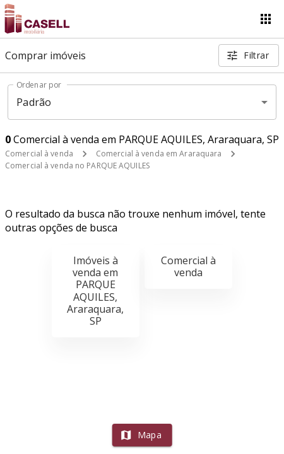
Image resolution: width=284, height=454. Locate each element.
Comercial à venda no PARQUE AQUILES (77, 165)
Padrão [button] (33, 102)
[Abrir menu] (266, 19)
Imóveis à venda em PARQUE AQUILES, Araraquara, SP (95, 290)
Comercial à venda (39, 153)
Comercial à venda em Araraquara (159, 153)
